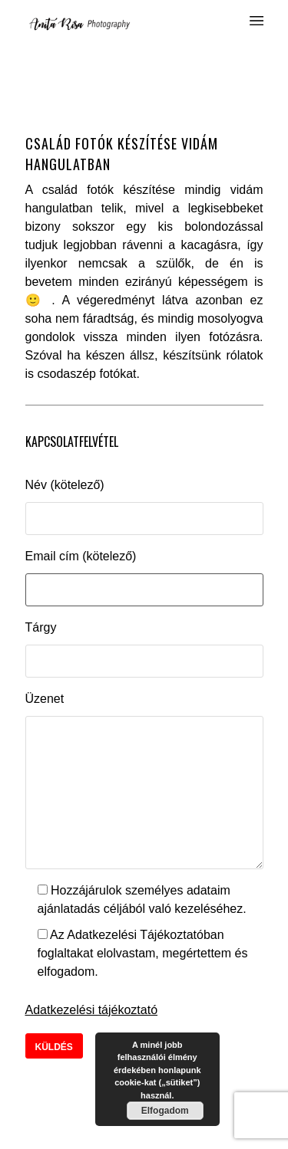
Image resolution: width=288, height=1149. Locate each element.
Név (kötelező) (64, 484)
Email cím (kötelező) (81, 556)
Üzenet (45, 698)
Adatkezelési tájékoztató (91, 1009)
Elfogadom (165, 1110)
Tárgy (41, 627)
